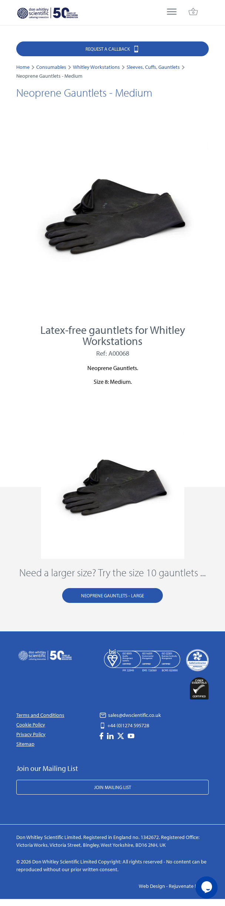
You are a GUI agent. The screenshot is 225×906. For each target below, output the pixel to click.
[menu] (172, 12)
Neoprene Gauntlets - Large (112, 595)
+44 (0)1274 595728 (124, 725)
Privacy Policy (31, 734)
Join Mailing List (112, 787)
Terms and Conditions (40, 715)
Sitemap (25, 744)
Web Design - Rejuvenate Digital (174, 886)
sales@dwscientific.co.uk (130, 715)
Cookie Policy (30, 724)
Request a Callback (112, 49)
